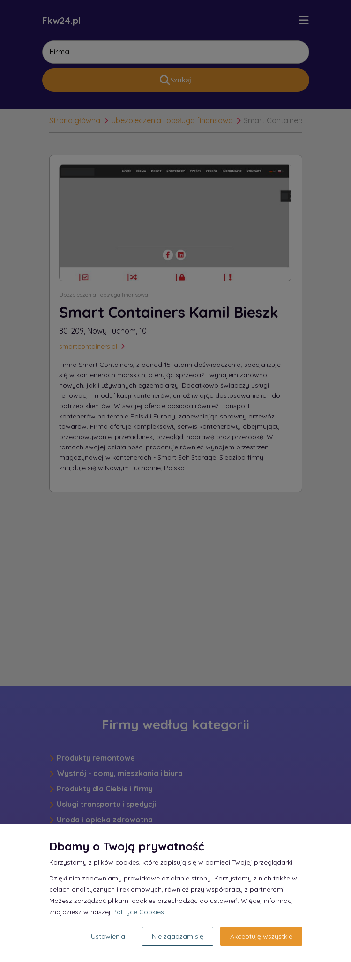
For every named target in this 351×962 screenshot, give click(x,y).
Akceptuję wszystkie (261, 936)
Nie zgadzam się (177, 936)
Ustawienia (108, 936)
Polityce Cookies (138, 912)
